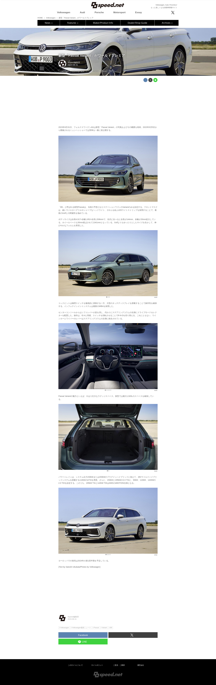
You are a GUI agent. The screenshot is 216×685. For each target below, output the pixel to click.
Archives (167, 22)
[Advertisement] (108, 103)
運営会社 (140, 665)
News (49, 22)
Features (72, 22)
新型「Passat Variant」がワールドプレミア (91, 55)
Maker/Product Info (103, 22)
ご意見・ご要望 (119, 665)
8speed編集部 (74, 62)
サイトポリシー (97, 665)
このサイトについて (75, 665)
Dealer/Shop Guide (137, 22)
